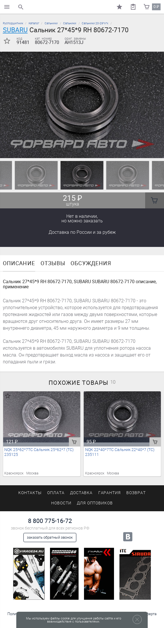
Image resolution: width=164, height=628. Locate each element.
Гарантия (109, 492)
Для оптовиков (95, 503)
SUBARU (15, 30)
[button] (78, 151)
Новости (61, 503)
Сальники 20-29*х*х (95, 23)
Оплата (56, 492)
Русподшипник (13, 23)
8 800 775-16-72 (50, 520)
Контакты (30, 492)
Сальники (51, 23)
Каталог (34, 23)
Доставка (82, 232)
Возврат (136, 492)
